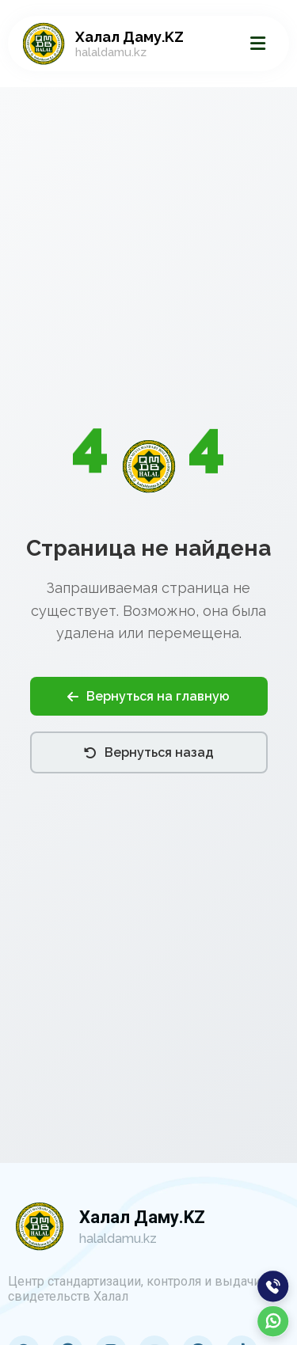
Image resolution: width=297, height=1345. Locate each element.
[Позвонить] (273, 1286)
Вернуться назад (149, 752)
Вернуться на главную (148, 696)
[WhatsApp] (273, 1321)
